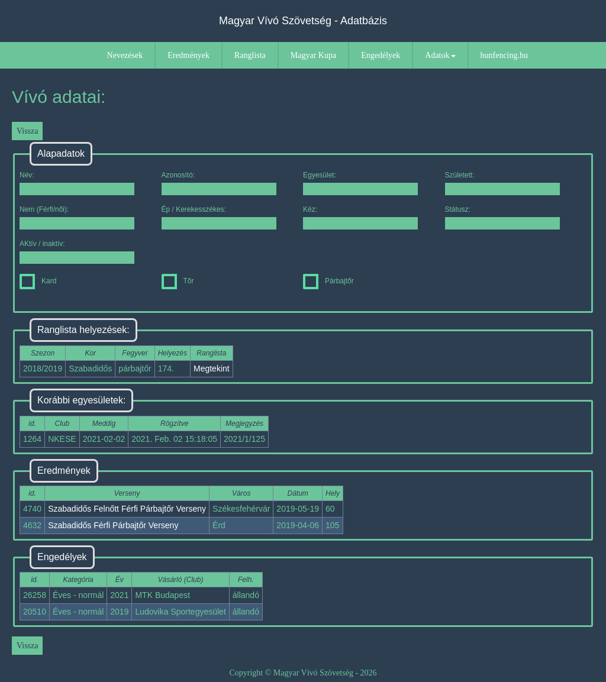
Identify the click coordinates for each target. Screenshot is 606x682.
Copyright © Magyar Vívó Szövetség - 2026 (302, 672)
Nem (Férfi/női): (77, 217)
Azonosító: (219, 183)
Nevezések (125, 55)
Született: (502, 183)
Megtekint (212, 368)
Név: (77, 183)
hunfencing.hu (504, 55)
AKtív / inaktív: (77, 252)
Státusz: (502, 217)
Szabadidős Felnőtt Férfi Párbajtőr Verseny (127, 508)
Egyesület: (360, 183)
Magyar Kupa (313, 55)
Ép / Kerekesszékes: (219, 217)
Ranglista (250, 55)
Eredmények (188, 55)
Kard (38, 281)
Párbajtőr (328, 281)
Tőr (178, 281)
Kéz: (360, 217)
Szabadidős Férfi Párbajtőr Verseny (113, 525)
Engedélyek (380, 55)
